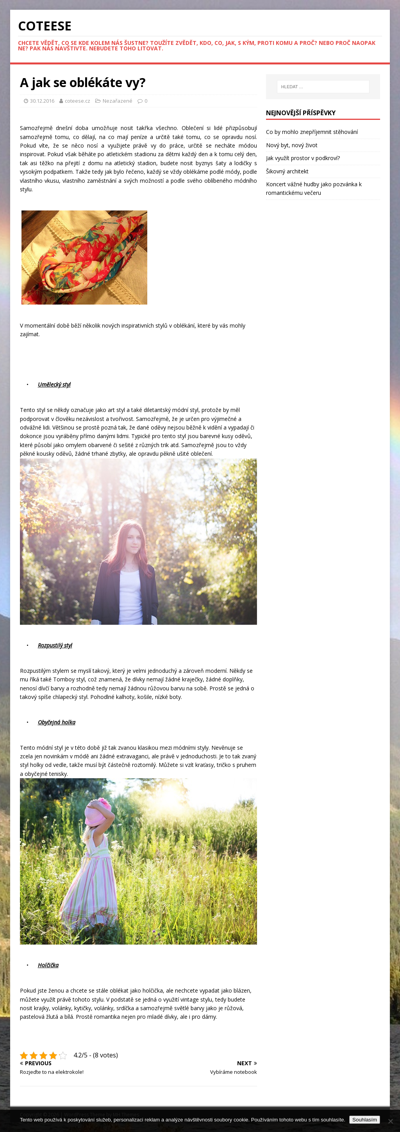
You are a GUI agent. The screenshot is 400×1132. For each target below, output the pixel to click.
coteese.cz (78, 100)
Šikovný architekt (287, 171)
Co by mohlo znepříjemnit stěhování (312, 131)
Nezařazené (117, 100)
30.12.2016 (42, 100)
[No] (390, 1121)
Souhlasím (364, 1120)
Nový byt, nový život (292, 145)
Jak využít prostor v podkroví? (303, 158)
